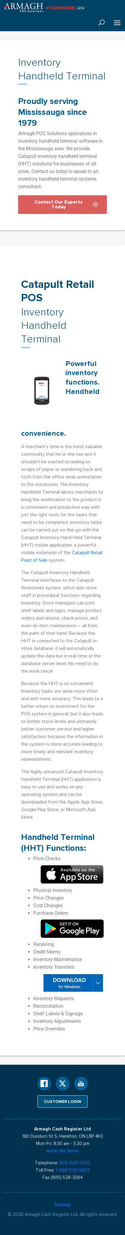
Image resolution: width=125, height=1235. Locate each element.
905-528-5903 (74, 1162)
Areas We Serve (62, 1150)
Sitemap (62, 1204)
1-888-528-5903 (73, 1170)
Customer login (63, 1101)
